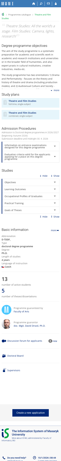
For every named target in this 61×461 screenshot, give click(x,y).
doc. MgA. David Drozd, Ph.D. (29, 325)
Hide (43, 175)
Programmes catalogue (19, 14)
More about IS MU (19, 438)
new (55, 341)
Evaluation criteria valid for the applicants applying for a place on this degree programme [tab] (27, 156)
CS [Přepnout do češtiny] (48, 3)
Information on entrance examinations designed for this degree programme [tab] (26, 146)
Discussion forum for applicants (24, 340)
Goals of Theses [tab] (13, 210)
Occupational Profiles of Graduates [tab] (23, 196)
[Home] (33, 4)
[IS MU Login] (55, 4)
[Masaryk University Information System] (7, 3)
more (54, 90)
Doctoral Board (15, 355)
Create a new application (30, 412)
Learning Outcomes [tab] (15, 189)
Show (54, 175)
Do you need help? (16, 457)
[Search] (41, 4)
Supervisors (13, 370)
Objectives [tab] (10, 182)
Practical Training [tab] (14, 203)
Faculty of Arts (21, 311)
